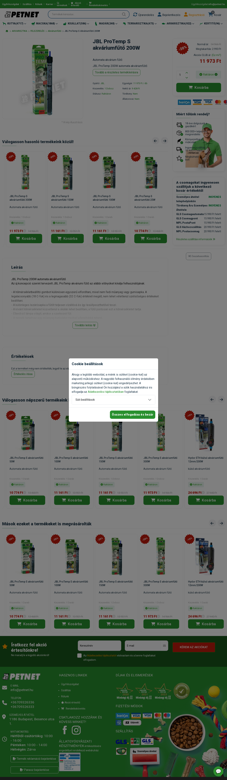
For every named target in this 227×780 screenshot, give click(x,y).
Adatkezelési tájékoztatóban (106, 391)
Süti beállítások (85, 399)
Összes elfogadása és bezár (132, 414)
